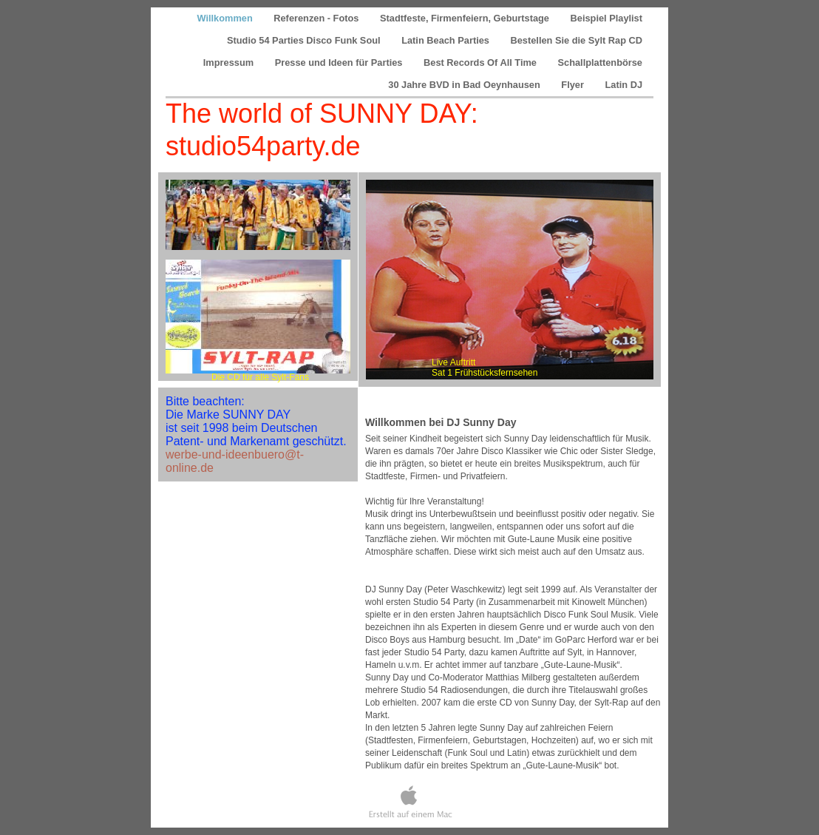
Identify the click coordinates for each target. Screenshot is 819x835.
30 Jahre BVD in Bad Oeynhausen (465, 84)
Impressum (229, 62)
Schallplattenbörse (600, 62)
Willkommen (226, 18)
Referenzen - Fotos (317, 18)
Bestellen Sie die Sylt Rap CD (576, 40)
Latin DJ (623, 84)
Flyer (573, 84)
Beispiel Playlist (606, 18)
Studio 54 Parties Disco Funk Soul (305, 40)
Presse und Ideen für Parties (340, 62)
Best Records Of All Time (481, 62)
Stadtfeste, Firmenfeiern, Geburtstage (466, 18)
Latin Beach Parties (446, 40)
